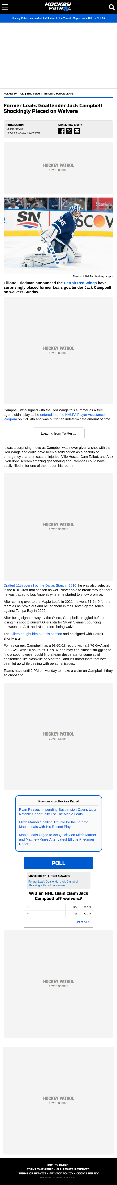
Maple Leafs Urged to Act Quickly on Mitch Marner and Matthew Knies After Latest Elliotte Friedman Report (57, 839)
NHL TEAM (33, 93)
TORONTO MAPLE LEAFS (58, 93)
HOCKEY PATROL (14, 93)
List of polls (82, 922)
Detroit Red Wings (80, 283)
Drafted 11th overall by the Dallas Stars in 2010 (40, 585)
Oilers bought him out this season (36, 634)
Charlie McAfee (14, 128)
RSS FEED (45, 1178)
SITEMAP (57, 1178)
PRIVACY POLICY (61, 1173)
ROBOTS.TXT (70, 1178)
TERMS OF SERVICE (32, 1173)
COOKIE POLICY (87, 1173)
